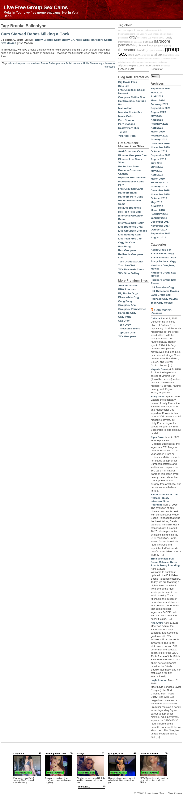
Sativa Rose (168, 55)
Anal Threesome (128, 285)
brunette (156, 58)
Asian (160, 30)
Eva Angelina (154, 38)
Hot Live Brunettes (129, 207)
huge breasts (152, 65)
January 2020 (159, 139)
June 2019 (157, 166)
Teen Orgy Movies (162, 302)
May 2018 (156, 202)
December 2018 (160, 190)
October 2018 (159, 198)
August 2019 (158, 159)
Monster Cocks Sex (130, 112)
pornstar (148, 41)
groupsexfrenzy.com (155, 50)
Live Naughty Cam (129, 234)
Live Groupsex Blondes (132, 230)
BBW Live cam (127, 289)
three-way (110, 63)
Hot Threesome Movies (165, 291)
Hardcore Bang (127, 192)
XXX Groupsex (127, 336)
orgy (101, 63)
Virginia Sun (158, 369)
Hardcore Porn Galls (130, 196)
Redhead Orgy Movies (164, 298)
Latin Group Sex (161, 294)
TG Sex (122, 131)
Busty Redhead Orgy (163, 261)
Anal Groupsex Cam (130, 151)
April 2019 (157, 174)
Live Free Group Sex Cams (36, 7)
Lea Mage (165, 66)
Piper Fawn (157, 437)
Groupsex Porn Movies (132, 309)
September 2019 (160, 155)
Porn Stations (126, 124)
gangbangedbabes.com (146, 30)
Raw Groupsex (127, 250)
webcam (122, 30)
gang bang (159, 45)
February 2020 (159, 135)
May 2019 (156, 170)
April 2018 (157, 206)
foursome (127, 58)
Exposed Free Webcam (132, 177)
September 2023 (160, 108)
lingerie (156, 34)
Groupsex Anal (127, 305)
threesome (109, 66)
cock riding (142, 38)
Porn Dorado (126, 120)
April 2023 (157, 119)
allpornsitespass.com (19, 63)
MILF (162, 38)
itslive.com (147, 58)
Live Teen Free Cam (130, 238)
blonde (141, 50)
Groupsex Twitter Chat (132, 97)
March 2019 (158, 178)
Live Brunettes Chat (130, 226)
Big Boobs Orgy (128, 293)
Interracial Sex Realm (131, 222)
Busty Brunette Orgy (75, 39)
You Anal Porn (127, 135)
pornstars (125, 45)
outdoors (153, 62)
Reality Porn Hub (128, 128)
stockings (148, 45)
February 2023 (159, 123)
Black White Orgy (128, 297)
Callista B (156, 318)
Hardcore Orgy (127, 312)
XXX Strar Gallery (128, 273)
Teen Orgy (124, 324)
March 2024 (158, 100)
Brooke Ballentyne (50, 63)
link (179, 738)
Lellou (136, 62)
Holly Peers (158, 396)
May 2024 (156, 92)
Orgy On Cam (126, 242)
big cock (130, 30)
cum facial (66, 63)
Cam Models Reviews (161, 311)
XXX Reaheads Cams (131, 269)
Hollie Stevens (90, 63)
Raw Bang (124, 246)
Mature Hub (125, 108)
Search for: (157, 69)
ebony (163, 34)
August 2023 (158, 112)
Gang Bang (125, 301)
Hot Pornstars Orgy (162, 287)
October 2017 (159, 229)
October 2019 (159, 151)
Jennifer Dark (146, 34)
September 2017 (160, 233)
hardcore (77, 63)
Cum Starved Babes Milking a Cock (35, 34)
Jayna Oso (145, 55)
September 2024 (160, 88)
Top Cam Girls (127, 332)
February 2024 (159, 104)
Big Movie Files (127, 82)
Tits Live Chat (126, 265)
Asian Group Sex (161, 249)
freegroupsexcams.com (128, 34)
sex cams (138, 42)
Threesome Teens (129, 328)
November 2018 (160, 194)
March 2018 (158, 210)
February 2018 (159, 213)
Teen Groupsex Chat (130, 261)
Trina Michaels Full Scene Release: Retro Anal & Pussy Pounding (165, 562)
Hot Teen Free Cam (129, 211)
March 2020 (158, 131)
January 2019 (159, 186)
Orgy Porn (124, 316)
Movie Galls (125, 116)
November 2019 (160, 147)
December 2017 (160, 221)
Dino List (123, 86)
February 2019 (159, 182)
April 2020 (157, 127)
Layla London (159, 680)
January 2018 (159, 217)
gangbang (143, 62)
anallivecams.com (169, 58)
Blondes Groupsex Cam (132, 155)
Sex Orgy (124, 320)
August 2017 (158, 237)
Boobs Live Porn (128, 166)
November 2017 (160, 225)
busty (169, 37)
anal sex (35, 63)
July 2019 (156, 163)
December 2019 (160, 143)
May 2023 (156, 115)
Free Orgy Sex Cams (130, 188)
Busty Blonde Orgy (48, 39)
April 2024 (157, 96)
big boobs (162, 62)
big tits (137, 45)
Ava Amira (157, 622)
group (168, 45)
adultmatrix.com (125, 62)
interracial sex (125, 42)
